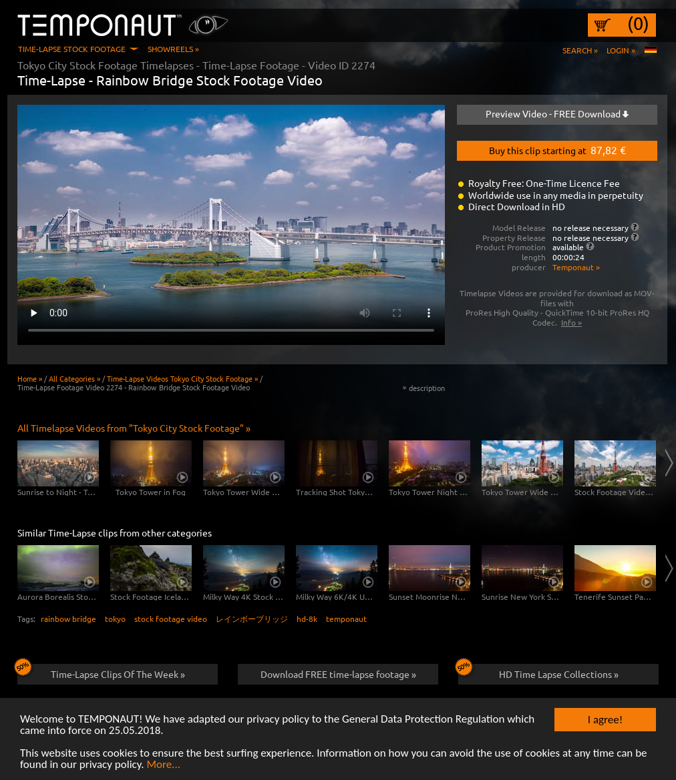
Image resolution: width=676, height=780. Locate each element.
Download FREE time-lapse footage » (338, 674)
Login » (621, 50)
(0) (638, 23)
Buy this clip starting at (557, 149)
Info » (571, 322)
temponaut (346, 618)
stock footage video (170, 618)
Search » (580, 50)
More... (163, 765)
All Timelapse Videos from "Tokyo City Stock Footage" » (133, 428)
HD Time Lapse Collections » (538, 672)
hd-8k (307, 618)
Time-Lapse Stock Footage (72, 48)
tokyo (115, 618)
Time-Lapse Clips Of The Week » (101, 672)
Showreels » (173, 48)
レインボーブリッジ (252, 618)
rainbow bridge (68, 618)
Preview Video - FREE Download (557, 113)
